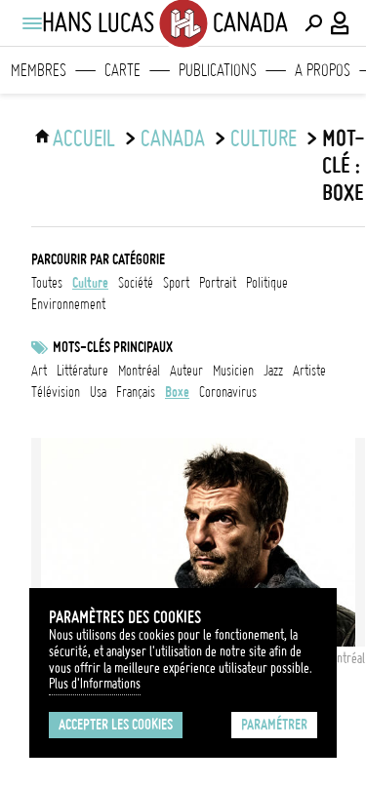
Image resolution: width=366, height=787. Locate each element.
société (135, 283)
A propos (322, 70)
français (135, 392)
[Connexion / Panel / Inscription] (340, 23)
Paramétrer (274, 724)
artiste (309, 370)
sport (176, 283)
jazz (273, 370)
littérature (82, 370)
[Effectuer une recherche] (313, 23)
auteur (186, 370)
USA (98, 392)
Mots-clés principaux (113, 347)
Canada (173, 138)
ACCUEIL (84, 138)
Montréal (139, 370)
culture (263, 138)
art (39, 370)
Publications (218, 70)
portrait (217, 283)
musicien (233, 370)
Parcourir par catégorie (98, 259)
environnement (68, 304)
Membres (38, 70)
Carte (122, 70)
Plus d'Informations (95, 683)
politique (267, 283)
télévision (55, 392)
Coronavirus (228, 392)
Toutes (46, 283)
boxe (177, 392)
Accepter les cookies (116, 724)
